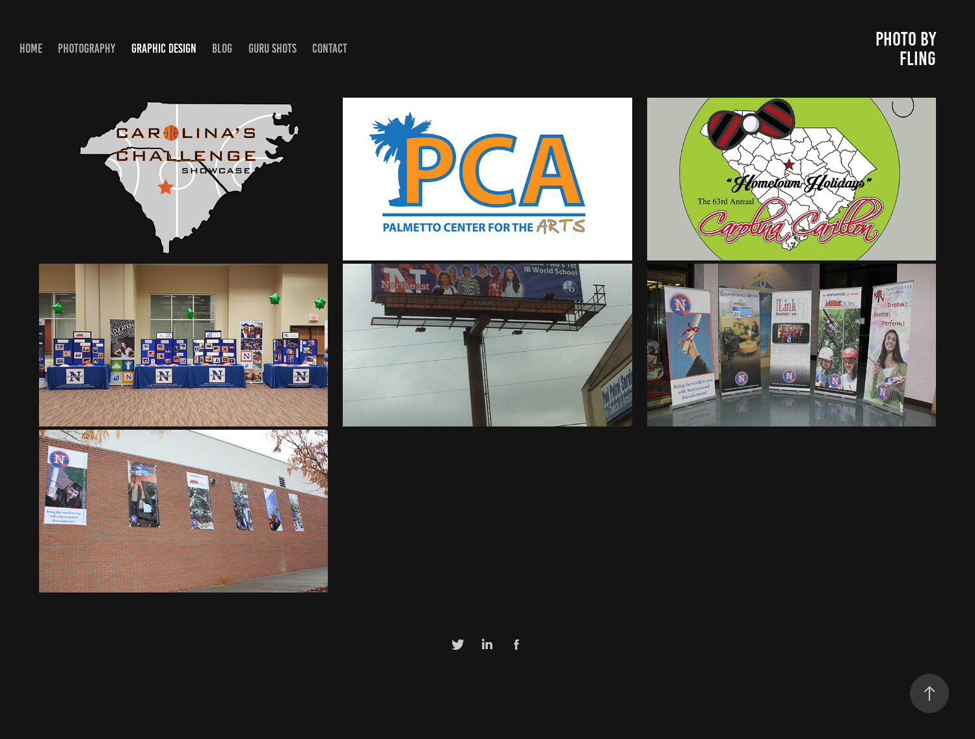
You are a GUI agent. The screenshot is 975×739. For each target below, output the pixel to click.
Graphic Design (163, 48)
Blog (222, 48)
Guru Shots (272, 48)
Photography (86, 48)
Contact (329, 48)
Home (31, 48)
